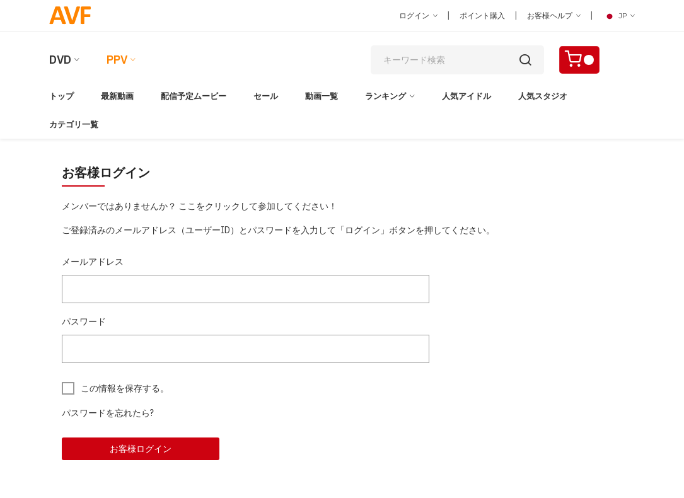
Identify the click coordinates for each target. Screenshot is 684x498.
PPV (117, 59)
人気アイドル (466, 96)
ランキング (385, 96)
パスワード (84, 321)
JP (619, 16)
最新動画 (117, 96)
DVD (60, 59)
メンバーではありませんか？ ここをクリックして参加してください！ (199, 206)
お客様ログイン (140, 449)
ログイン (418, 15)
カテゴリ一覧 (73, 124)
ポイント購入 (482, 15)
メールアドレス (93, 261)
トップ (61, 96)
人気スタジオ (542, 96)
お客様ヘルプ (554, 15)
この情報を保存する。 (125, 388)
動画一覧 (321, 96)
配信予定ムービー (193, 96)
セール (265, 96)
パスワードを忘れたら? (108, 413)
